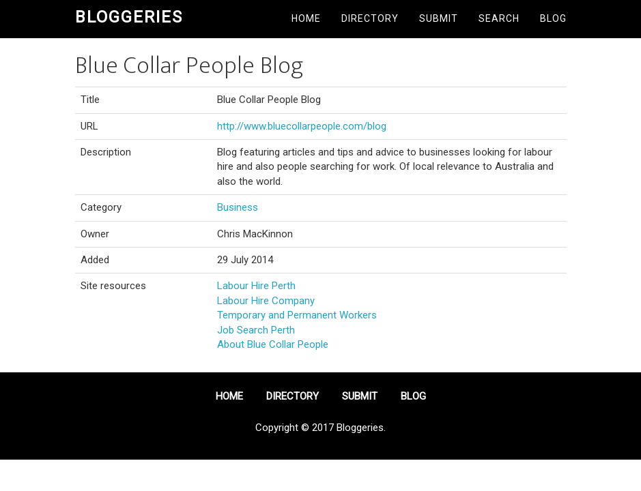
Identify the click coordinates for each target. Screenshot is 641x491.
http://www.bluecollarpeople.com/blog (301, 126)
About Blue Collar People (272, 344)
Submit (438, 18)
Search (499, 18)
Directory (370, 18)
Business (237, 207)
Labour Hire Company (266, 301)
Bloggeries (129, 17)
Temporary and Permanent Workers (297, 315)
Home (306, 18)
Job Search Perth (256, 330)
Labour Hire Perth (256, 286)
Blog (553, 18)
